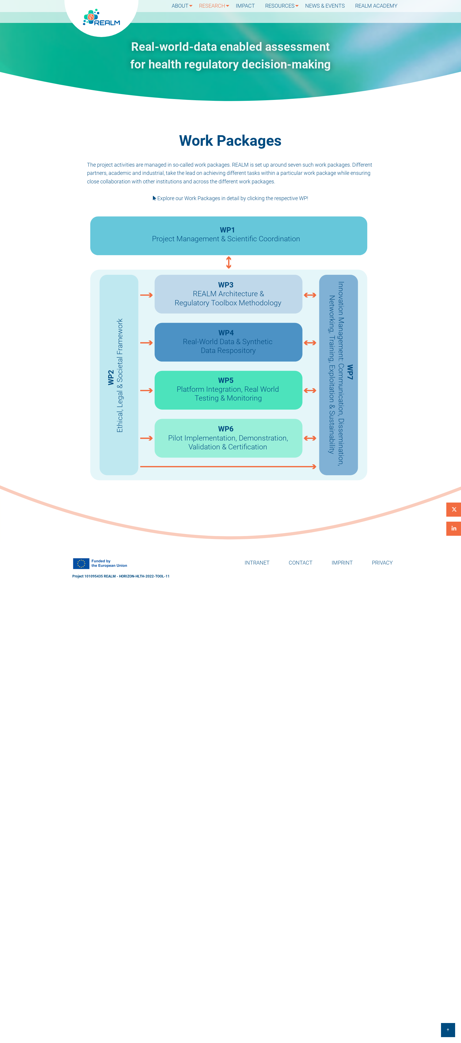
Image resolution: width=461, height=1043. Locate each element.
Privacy (382, 563)
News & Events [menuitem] (330, 11)
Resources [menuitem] (283, 11)
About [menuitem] (185, 11)
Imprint (342, 563)
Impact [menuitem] (252, 11)
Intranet (257, 563)
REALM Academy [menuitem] (378, 11)
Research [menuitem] (218, 11)
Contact (301, 563)
